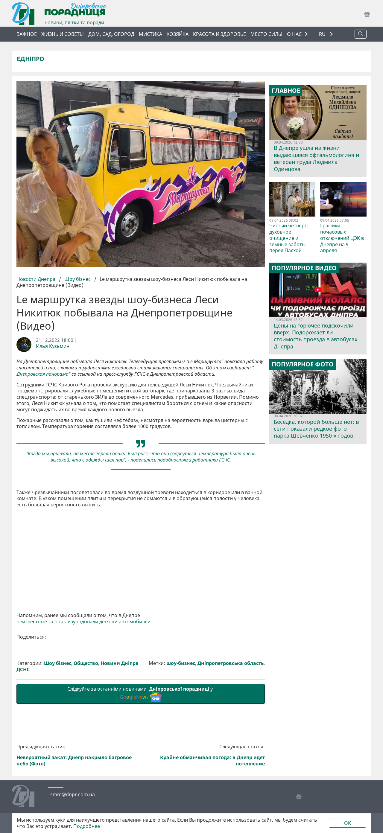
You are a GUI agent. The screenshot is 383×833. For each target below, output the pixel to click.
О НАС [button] (294, 34)
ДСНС (23, 669)
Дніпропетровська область (230, 663)
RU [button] (323, 34)
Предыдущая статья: (77, 755)
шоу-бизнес (180, 663)
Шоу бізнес (77, 279)
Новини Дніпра (120, 663)
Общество (86, 663)
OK (347, 823)
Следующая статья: (204, 755)
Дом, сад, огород (111, 34)
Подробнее (86, 826)
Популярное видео (304, 268)
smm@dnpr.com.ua (72, 794)
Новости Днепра (36, 279)
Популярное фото (303, 364)
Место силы (266, 34)
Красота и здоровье (219, 34)
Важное (26, 34)
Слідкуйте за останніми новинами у (140, 694)
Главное (286, 91)
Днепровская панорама (42, 374)
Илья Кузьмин (52, 346)
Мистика (150, 34)
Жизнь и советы (62, 34)
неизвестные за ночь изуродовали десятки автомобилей (83, 622)
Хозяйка (178, 34)
